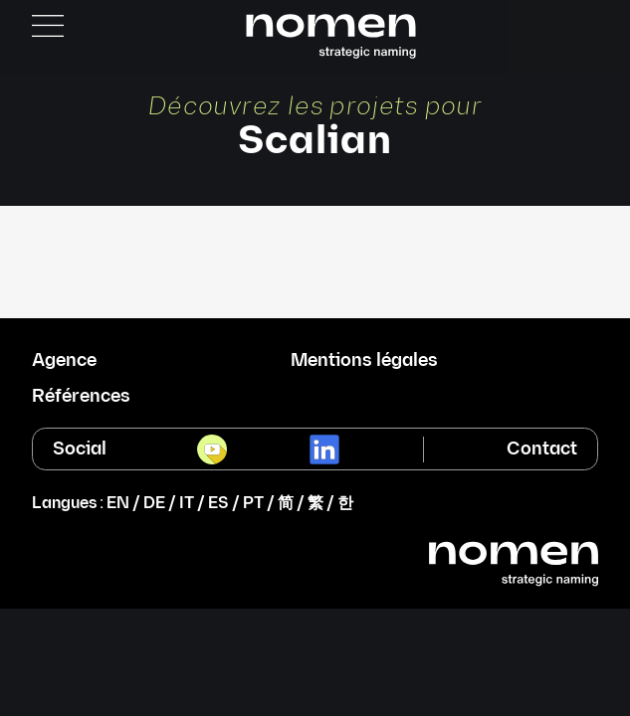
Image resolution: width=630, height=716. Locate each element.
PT (253, 503)
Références (81, 397)
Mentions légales (364, 361)
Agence (64, 361)
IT (186, 503)
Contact (542, 449)
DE (154, 503)
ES (218, 503)
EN (117, 503)
